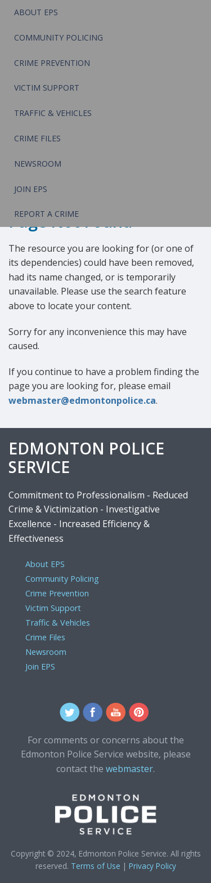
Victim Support (46, 87)
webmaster (129, 768)
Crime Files (37, 138)
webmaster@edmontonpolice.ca (82, 400)
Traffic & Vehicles (53, 113)
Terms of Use (95, 865)
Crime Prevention (52, 62)
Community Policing (58, 37)
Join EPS (30, 189)
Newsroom (37, 163)
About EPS (36, 12)
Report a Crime (46, 213)
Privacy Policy (152, 865)
